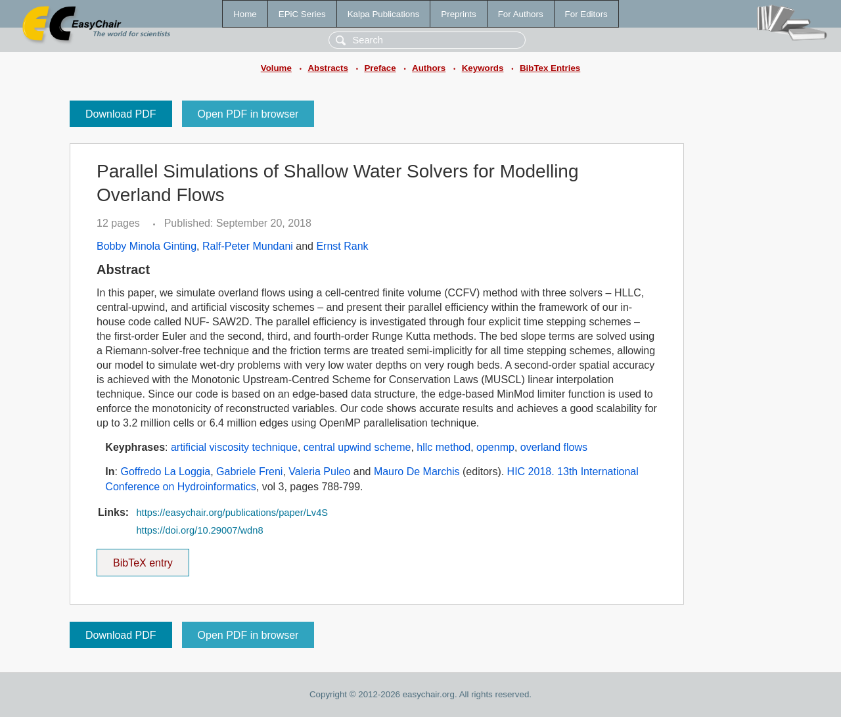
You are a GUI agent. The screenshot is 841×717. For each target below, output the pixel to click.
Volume (276, 68)
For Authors (520, 14)
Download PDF (120, 114)
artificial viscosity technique (234, 447)
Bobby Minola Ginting (146, 246)
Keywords (483, 68)
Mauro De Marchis (417, 471)
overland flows (553, 447)
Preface (380, 68)
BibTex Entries (550, 68)
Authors (428, 68)
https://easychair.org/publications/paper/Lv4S (232, 512)
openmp (495, 447)
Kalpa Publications (384, 14)
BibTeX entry (143, 558)
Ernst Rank (342, 246)
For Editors (586, 14)
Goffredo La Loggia (165, 471)
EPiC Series (302, 14)
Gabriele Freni (249, 471)
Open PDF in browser (248, 114)
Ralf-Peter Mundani (247, 246)
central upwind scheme (357, 447)
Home (245, 14)
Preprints (458, 14)
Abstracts (327, 68)
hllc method (443, 447)
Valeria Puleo (319, 471)
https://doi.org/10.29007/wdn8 (199, 530)
